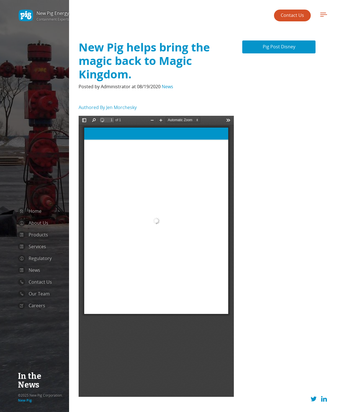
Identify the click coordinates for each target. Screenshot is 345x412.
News (167, 77)
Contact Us (292, 15)
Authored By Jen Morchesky (108, 98)
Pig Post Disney (279, 38)
